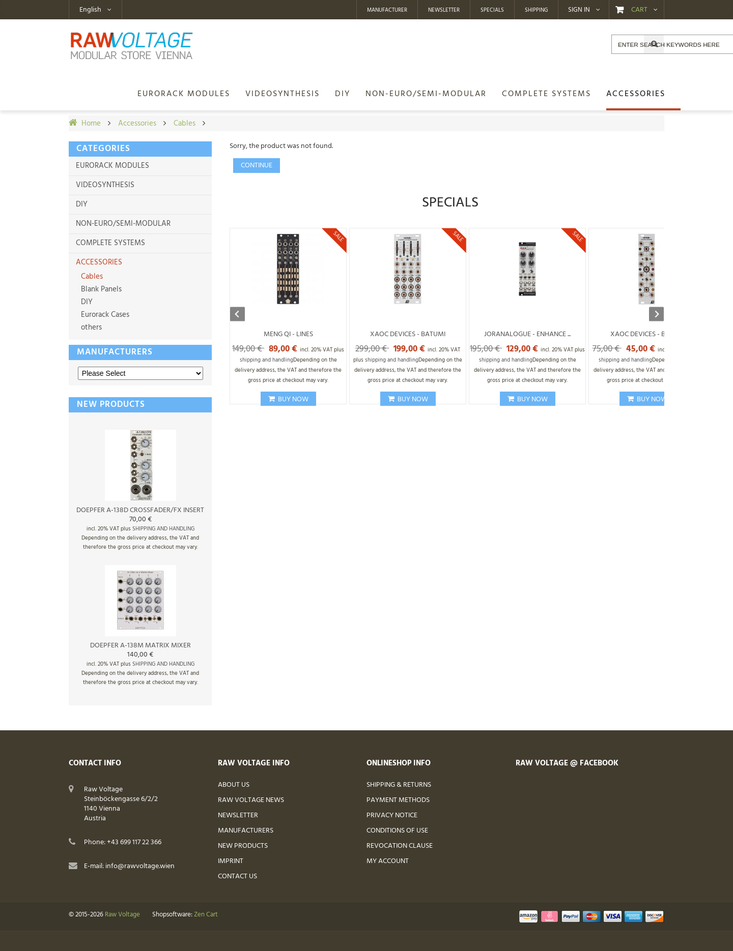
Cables (184, 123)
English (90, 10)
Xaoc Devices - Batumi (407, 334)
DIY (82, 204)
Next (651, 315)
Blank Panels (100, 289)
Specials (492, 10)
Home (91, 123)
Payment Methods (398, 800)
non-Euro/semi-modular (123, 224)
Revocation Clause (399, 846)
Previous (242, 315)
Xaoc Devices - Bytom (647, 334)
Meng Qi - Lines (288, 334)
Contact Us (237, 876)
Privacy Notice (391, 815)
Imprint (230, 861)
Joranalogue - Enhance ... (527, 334)
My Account (387, 861)
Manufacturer (387, 10)
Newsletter (444, 10)
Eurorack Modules (112, 166)
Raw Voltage (122, 915)
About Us (233, 785)
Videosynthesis (105, 185)
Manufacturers (115, 352)
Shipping (536, 10)
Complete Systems (110, 243)
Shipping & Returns (398, 785)
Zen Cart (206, 915)
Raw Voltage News (251, 800)
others (90, 327)
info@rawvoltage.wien (140, 866)
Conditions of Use (397, 831)
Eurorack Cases (104, 315)
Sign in (579, 10)
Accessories (137, 123)
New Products (243, 846)
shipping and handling (163, 528)
